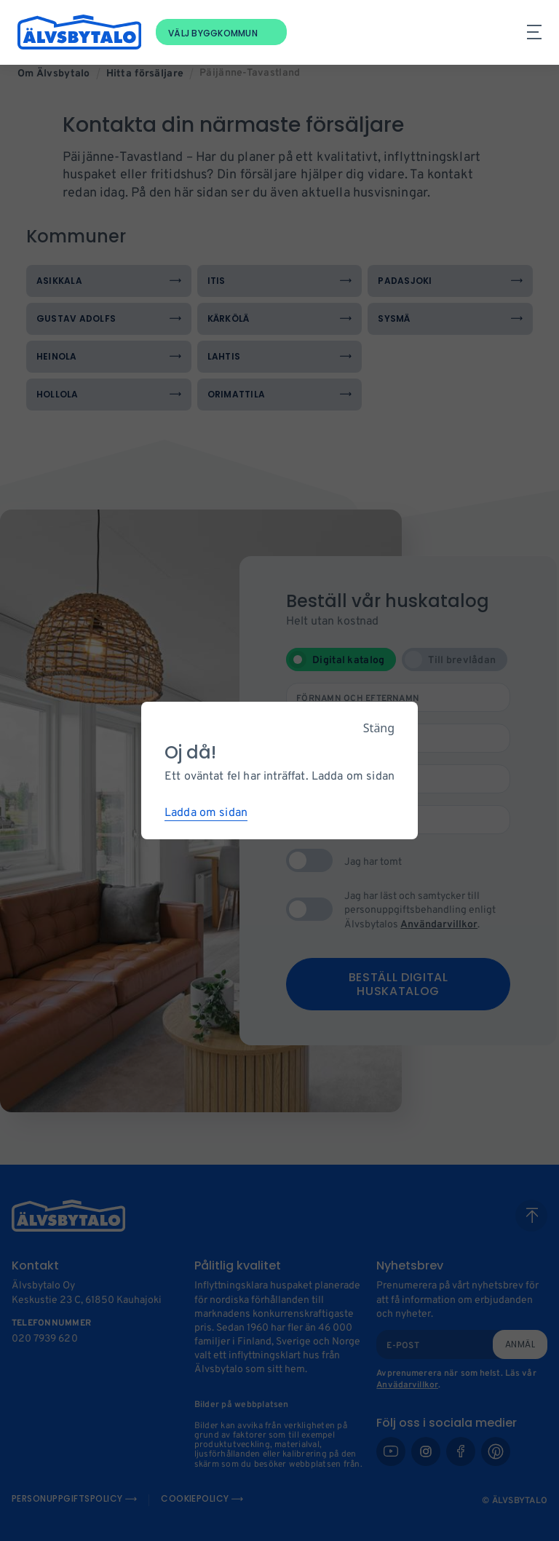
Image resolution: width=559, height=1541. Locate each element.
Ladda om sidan (205, 813)
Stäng (379, 728)
